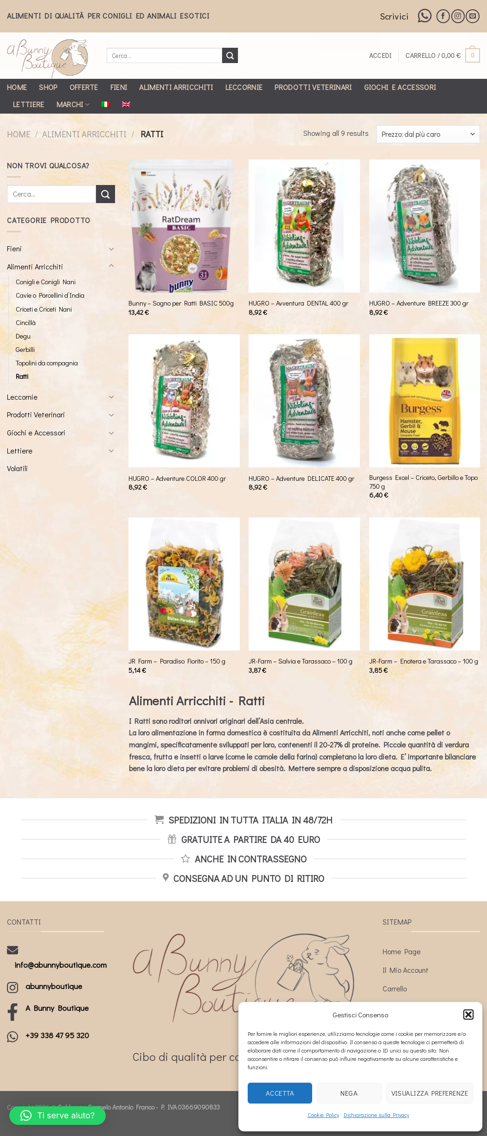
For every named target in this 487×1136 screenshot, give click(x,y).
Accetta (280, 1093)
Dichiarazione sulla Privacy (376, 1114)
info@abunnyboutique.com (60, 964)
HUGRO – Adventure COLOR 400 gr (177, 478)
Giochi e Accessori (400, 87)
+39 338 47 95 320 (57, 1035)
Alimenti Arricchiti (176, 87)
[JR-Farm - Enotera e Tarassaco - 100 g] (425, 584)
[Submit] (230, 56)
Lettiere (29, 104)
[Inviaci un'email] (472, 16)
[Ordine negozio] (428, 134)
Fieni (119, 87)
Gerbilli (25, 349)
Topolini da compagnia (47, 362)
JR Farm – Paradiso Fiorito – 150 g (176, 661)
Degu (23, 336)
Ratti (22, 376)
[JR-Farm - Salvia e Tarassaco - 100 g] (304, 584)
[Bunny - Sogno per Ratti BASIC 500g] (184, 226)
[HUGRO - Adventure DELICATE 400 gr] (304, 400)
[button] (468, 1014)
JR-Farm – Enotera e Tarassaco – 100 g (423, 661)
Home (17, 87)
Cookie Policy (323, 1114)
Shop (48, 87)
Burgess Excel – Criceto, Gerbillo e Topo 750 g (423, 482)
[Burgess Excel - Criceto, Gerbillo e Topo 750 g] (425, 400)
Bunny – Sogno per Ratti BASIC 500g (181, 303)
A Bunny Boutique (57, 1007)
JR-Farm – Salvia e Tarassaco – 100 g (300, 661)
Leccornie (244, 87)
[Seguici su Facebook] (443, 16)
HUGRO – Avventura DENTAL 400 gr (298, 303)
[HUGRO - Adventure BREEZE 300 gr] (425, 226)
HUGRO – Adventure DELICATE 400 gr (301, 478)
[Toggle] (111, 248)
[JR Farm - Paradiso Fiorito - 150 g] (184, 584)
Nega (349, 1093)
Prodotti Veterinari (313, 87)
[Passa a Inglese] (126, 104)
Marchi (73, 104)
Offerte (84, 87)
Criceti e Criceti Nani (44, 309)
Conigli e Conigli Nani (46, 281)
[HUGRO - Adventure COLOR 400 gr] (184, 400)
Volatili (17, 468)
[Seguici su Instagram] (458, 16)
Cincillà (26, 322)
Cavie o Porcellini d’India (50, 295)
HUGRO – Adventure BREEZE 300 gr (418, 303)
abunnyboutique (54, 986)
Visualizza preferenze (429, 1093)
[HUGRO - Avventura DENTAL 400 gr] (304, 226)
